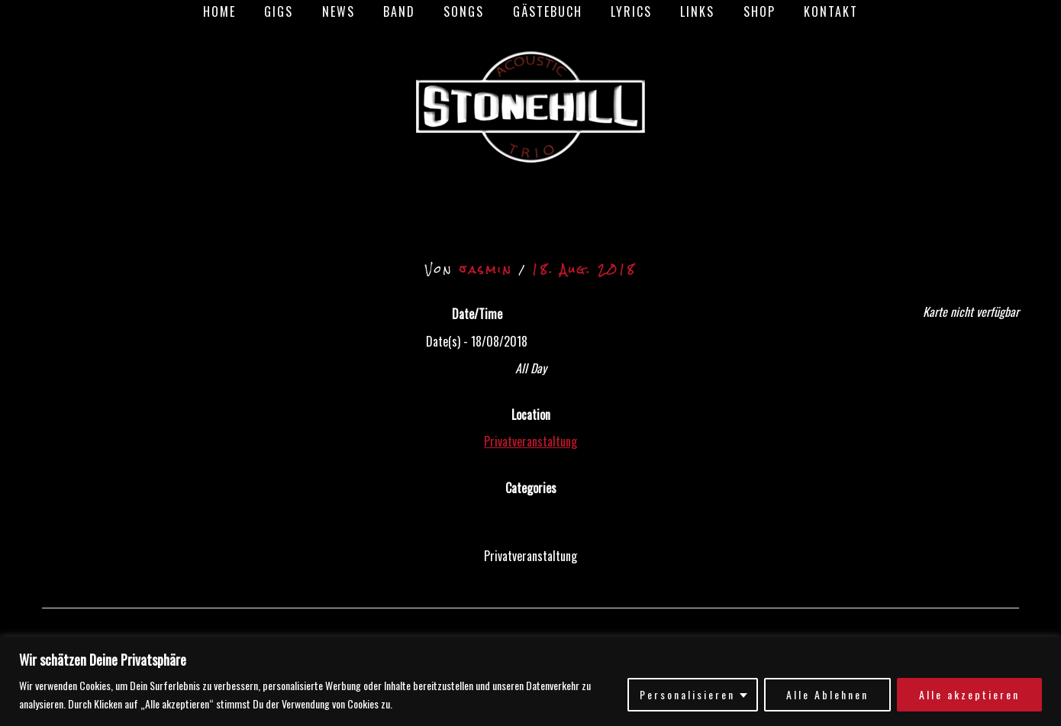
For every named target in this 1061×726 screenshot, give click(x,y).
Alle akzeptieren (969, 694)
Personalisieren (687, 694)
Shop (745, 11)
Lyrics (625, 11)
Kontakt (812, 11)
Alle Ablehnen (827, 694)
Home (237, 11)
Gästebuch (545, 11)
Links (687, 11)
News (348, 11)
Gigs (293, 11)
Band (405, 11)
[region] (530, 681)
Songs (466, 11)
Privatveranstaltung (530, 441)
